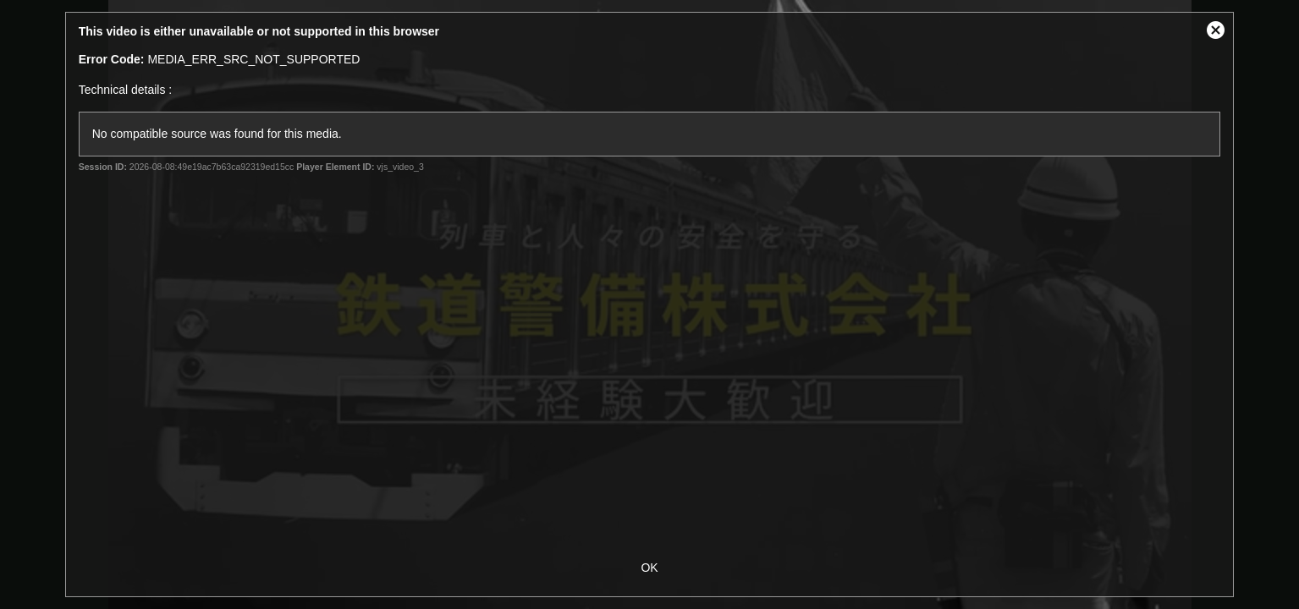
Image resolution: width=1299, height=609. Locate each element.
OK (649, 567)
